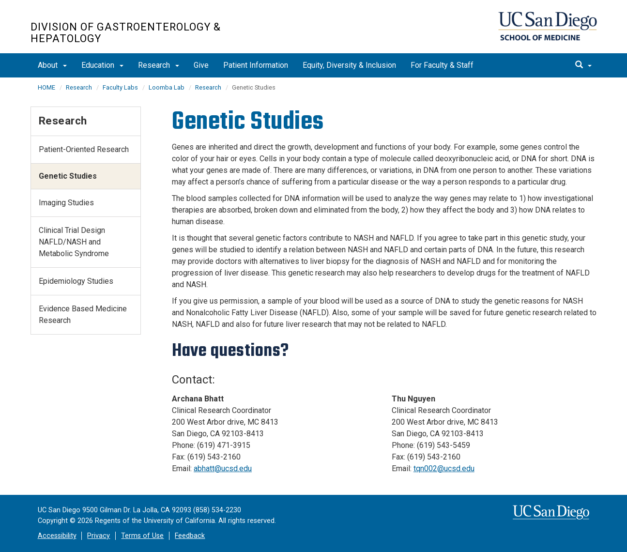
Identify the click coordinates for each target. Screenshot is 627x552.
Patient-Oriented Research (84, 149)
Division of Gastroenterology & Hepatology (126, 33)
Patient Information (255, 65)
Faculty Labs (120, 87)
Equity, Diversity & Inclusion (349, 65)
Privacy (98, 536)
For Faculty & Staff (442, 65)
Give (201, 65)
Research (158, 65)
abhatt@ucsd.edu (223, 468)
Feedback (190, 536)
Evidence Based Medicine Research (83, 314)
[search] (583, 65)
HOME (46, 87)
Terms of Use (142, 536)
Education (102, 65)
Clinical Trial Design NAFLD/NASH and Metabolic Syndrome (74, 242)
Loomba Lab (166, 87)
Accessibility (57, 536)
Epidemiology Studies (76, 281)
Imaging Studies (66, 202)
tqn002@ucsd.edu (443, 468)
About (52, 65)
